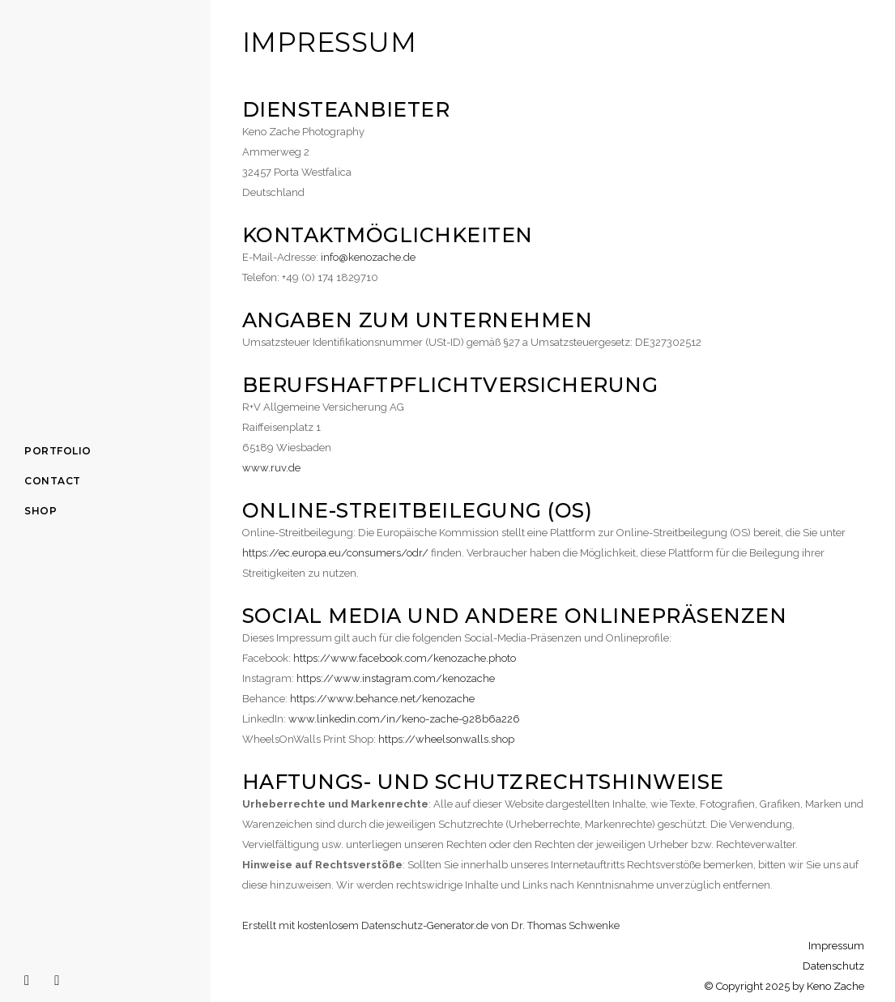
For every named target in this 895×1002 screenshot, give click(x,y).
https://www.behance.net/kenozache (382, 699)
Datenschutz (833, 966)
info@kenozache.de (368, 257)
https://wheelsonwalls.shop (446, 739)
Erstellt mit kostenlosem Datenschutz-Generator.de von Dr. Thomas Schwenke (431, 925)
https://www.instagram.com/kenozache (395, 678)
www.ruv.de (271, 468)
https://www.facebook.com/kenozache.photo (404, 658)
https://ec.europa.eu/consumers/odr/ (335, 553)
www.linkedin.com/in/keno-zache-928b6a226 (404, 719)
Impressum (836, 946)
